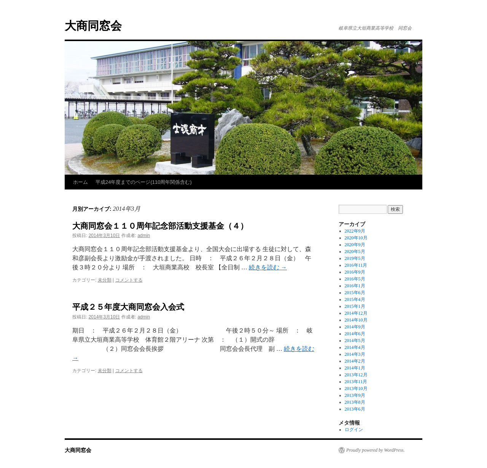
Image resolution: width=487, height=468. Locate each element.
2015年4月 (355, 299)
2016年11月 (356, 265)
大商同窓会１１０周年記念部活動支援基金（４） (160, 225)
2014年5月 (355, 340)
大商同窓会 (93, 25)
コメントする (129, 280)
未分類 (104, 280)
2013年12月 (356, 374)
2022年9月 (355, 231)
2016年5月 (355, 279)
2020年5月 (355, 251)
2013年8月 (355, 402)
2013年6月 (355, 409)
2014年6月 (355, 333)
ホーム (80, 182)
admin (143, 235)
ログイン (354, 429)
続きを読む (268, 267)
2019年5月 (355, 258)
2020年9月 (355, 244)
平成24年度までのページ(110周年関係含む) (143, 182)
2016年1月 (355, 285)
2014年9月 (355, 327)
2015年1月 (355, 306)
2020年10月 (356, 237)
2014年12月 (356, 313)
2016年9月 (355, 272)
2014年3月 (355, 354)
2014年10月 (356, 320)
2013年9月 (355, 395)
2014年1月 (355, 368)
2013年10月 (356, 388)
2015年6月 (355, 292)
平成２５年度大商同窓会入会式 (128, 306)
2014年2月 (355, 361)
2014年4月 (355, 347)
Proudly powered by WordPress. (375, 450)
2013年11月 (356, 381)
